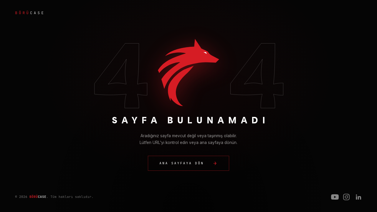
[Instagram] (346, 197)
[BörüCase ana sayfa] (188, 13)
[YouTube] (335, 197)
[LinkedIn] (358, 197)
